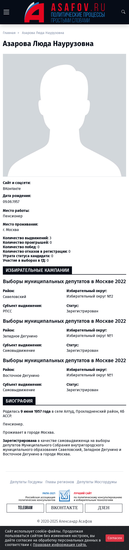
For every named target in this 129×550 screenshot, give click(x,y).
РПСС (7, 311)
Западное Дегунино (20, 336)
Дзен (104, 508)
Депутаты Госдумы (27, 482)
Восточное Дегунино (21, 375)
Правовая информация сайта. (60, 544)
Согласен (115, 538)
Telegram (25, 508)
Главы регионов (60, 482)
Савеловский (14, 296)
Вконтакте (64, 508)
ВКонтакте (12, 188)
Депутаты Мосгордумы (97, 482)
